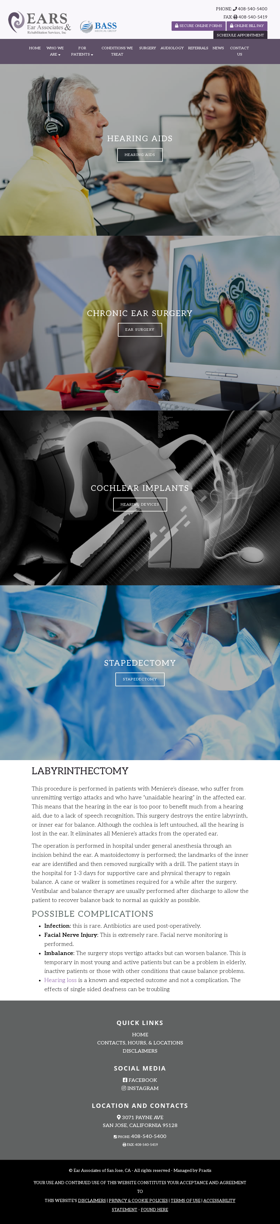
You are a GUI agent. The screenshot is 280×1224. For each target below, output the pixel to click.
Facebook (140, 1080)
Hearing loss (60, 980)
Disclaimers (140, 1051)
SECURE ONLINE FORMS (198, 26)
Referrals (198, 48)
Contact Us (239, 51)
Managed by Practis (192, 1170)
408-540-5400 (252, 9)
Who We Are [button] (55, 51)
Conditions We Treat (117, 51)
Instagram (140, 1089)
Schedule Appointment (240, 35)
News (218, 48)
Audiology (172, 48)
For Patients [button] (82, 51)
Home (35, 48)
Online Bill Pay (247, 26)
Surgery (147, 48)
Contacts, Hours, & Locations (140, 1043)
